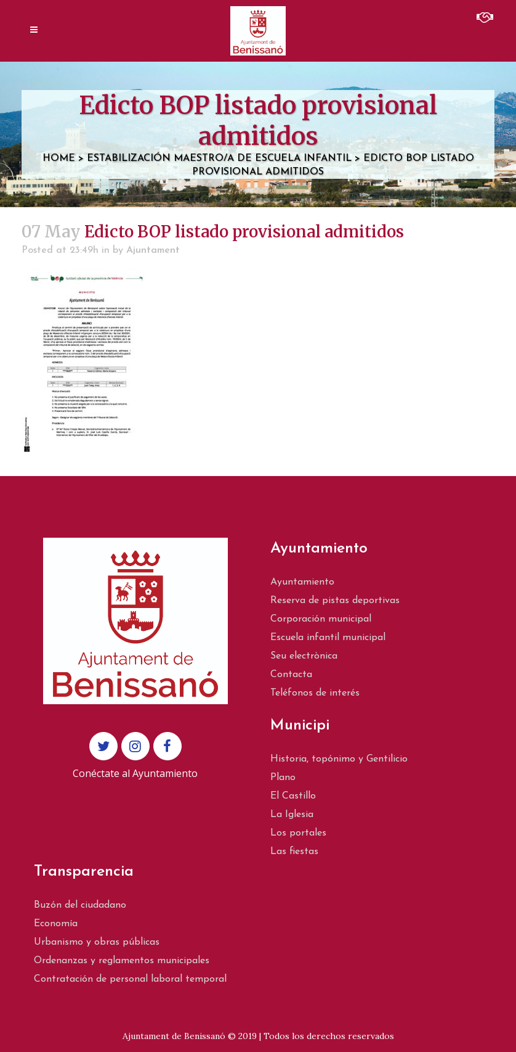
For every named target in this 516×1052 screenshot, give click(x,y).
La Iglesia (291, 815)
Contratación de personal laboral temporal (130, 979)
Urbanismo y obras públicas (96, 942)
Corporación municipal (320, 619)
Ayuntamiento (302, 582)
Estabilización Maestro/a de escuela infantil (219, 158)
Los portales (298, 833)
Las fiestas (294, 852)
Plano (283, 778)
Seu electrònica (303, 656)
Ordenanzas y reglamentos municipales (121, 961)
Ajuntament (153, 250)
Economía (56, 924)
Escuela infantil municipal (327, 638)
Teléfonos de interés (315, 693)
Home (58, 158)
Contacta (291, 675)
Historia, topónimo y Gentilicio (339, 759)
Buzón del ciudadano (80, 905)
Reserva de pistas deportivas (335, 601)
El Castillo (293, 796)
